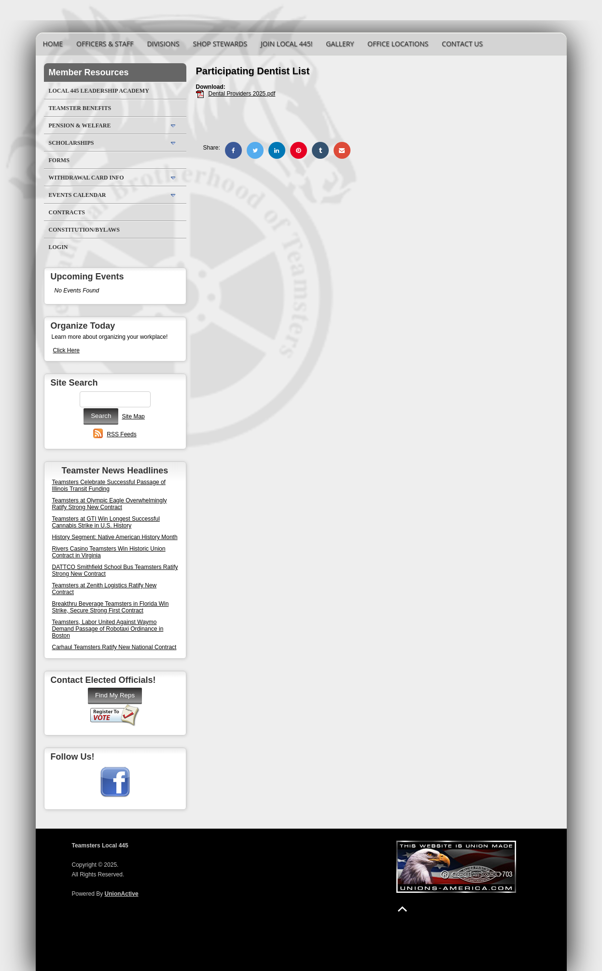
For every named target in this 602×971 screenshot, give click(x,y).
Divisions (163, 43)
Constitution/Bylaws (84, 229)
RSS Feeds (121, 434)
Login (58, 247)
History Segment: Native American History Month (115, 537)
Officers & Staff (104, 43)
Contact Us (462, 43)
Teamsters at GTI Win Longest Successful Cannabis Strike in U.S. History (106, 522)
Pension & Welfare (80, 125)
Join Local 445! (286, 43)
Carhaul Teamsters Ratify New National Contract (114, 647)
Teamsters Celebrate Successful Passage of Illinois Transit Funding (109, 485)
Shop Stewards (220, 43)
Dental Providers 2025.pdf (242, 93)
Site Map (133, 416)
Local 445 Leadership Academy (99, 90)
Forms (59, 160)
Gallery (340, 43)
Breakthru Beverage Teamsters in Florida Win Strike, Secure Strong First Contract (110, 607)
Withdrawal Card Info (86, 177)
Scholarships (71, 142)
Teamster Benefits (80, 108)
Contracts (67, 212)
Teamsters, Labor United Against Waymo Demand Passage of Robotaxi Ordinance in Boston (108, 629)
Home (53, 43)
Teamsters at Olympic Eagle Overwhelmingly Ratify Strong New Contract (109, 504)
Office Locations (397, 43)
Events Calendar (77, 195)
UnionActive (122, 893)
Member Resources (89, 72)
